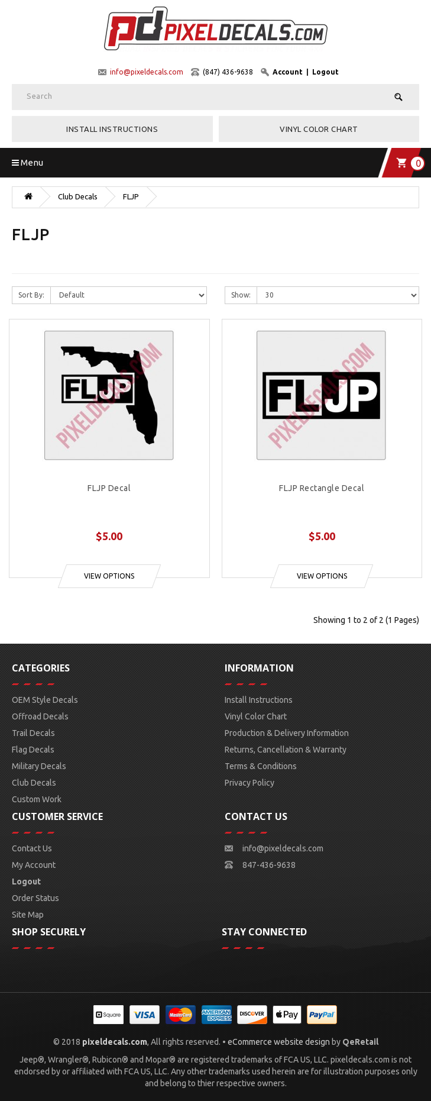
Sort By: (31, 295)
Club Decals (78, 196)
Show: (241, 295)
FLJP (131, 196)
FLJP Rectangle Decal (321, 488)
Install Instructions (112, 129)
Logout (325, 72)
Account (288, 72)
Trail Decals (33, 733)
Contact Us (32, 848)
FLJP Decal (109, 488)
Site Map (28, 914)
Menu (27, 162)
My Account (34, 865)
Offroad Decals (40, 716)
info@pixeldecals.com (146, 72)
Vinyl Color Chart (319, 129)
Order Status (35, 898)
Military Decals (39, 766)
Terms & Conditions (261, 766)
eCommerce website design (279, 1042)
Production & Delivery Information (287, 733)
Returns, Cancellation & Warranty (285, 749)
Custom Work (36, 799)
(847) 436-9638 (228, 72)
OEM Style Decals (45, 700)
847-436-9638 (269, 865)
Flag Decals (33, 749)
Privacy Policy (249, 782)
